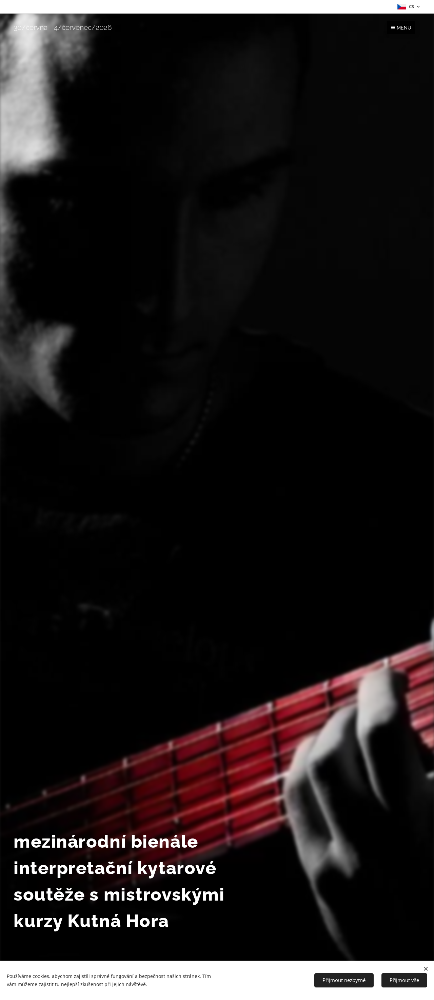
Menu (401, 28)
